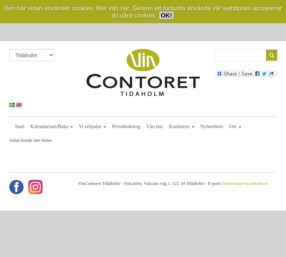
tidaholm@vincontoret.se (244, 183)
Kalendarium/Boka (51, 126)
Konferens (181, 126)
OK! (166, 15)
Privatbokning (126, 126)
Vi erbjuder (92, 126)
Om (235, 126)
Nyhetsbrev (211, 126)
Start (19, 126)
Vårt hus (154, 126)
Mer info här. (113, 8)
